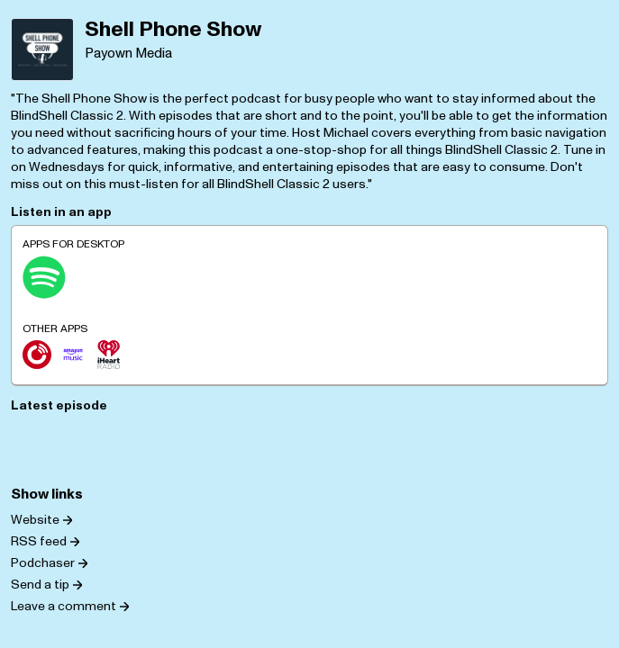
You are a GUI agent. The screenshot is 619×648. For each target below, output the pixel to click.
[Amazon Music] (73, 354)
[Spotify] (44, 277)
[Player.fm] (37, 354)
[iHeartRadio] (109, 354)
